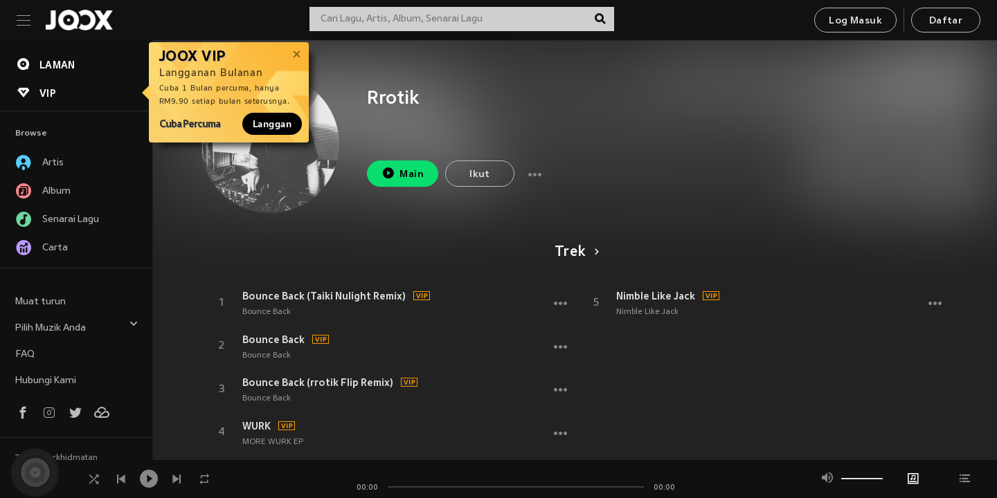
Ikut (479, 174)
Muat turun (40, 302)
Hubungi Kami (45, 381)
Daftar (945, 21)
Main (402, 173)
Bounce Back (266, 312)
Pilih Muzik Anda (76, 326)
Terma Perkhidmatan (56, 458)
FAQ (25, 354)
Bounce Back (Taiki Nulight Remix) (324, 296)
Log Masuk (855, 21)
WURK (256, 426)
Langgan (272, 123)
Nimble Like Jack (655, 296)
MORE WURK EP (272, 442)
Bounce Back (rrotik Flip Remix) (317, 382)
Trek (574, 252)
